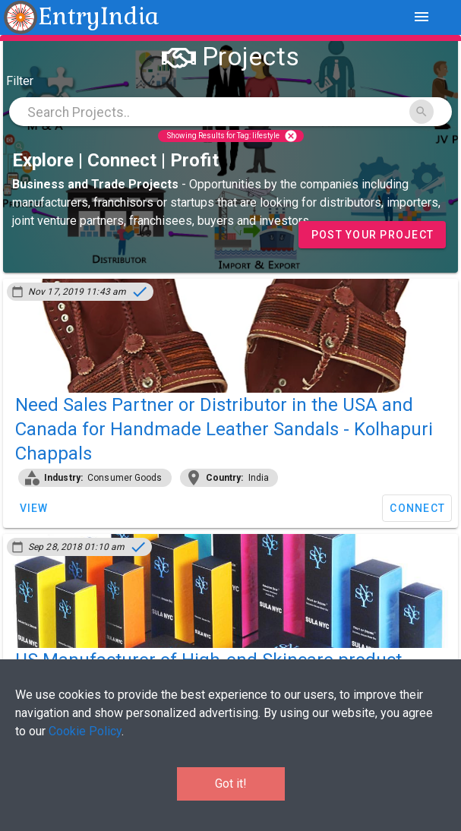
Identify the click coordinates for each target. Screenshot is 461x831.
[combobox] (230, 111)
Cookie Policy (85, 731)
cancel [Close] (291, 136)
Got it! (231, 783)
